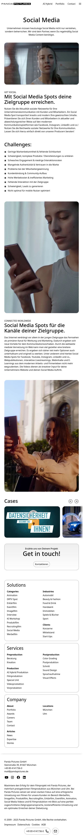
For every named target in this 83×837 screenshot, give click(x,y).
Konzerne (47, 628)
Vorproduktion (14, 687)
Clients (46, 624)
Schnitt (46, 666)
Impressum (10, 824)
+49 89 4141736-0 (13, 768)
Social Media (13, 630)
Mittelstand (48, 632)
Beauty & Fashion (51, 599)
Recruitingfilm (14, 626)
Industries (48, 591)
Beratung (11, 658)
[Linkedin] (24, 777)
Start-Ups (47, 636)
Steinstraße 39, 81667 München (20, 764)
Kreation (11, 662)
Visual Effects (49, 677)
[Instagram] (12, 777)
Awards (10, 713)
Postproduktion (50, 662)
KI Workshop (13, 618)
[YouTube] (6, 777)
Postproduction (51, 654)
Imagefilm (12, 610)
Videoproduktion (15, 683)
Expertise (11, 739)
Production (13, 668)
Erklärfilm (12, 603)
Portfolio (60, 3)
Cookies (36, 824)
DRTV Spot (12, 599)
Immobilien (48, 610)
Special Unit (13, 680)
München (47, 709)
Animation (12, 595)
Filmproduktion (14, 676)
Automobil (48, 595)
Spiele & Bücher (51, 614)
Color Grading (50, 658)
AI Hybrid (47, 3)
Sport (45, 618)
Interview (11, 614)
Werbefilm (12, 634)
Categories (13, 591)
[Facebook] (18, 777)
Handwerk (48, 607)
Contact (71, 3)
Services (15, 648)
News (9, 735)
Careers (11, 717)
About (10, 706)
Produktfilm (13, 622)
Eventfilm (11, 607)
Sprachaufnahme (51, 674)
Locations (48, 706)
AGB (43, 824)
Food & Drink (49, 603)
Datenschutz (23, 824)
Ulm (45, 713)
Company (16, 699)
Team (9, 721)
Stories (10, 743)
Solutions (16, 585)
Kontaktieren (41, 564)
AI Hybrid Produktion (17, 672)
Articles (11, 731)
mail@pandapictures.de (16, 771)
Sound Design (50, 670)
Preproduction (14, 654)
